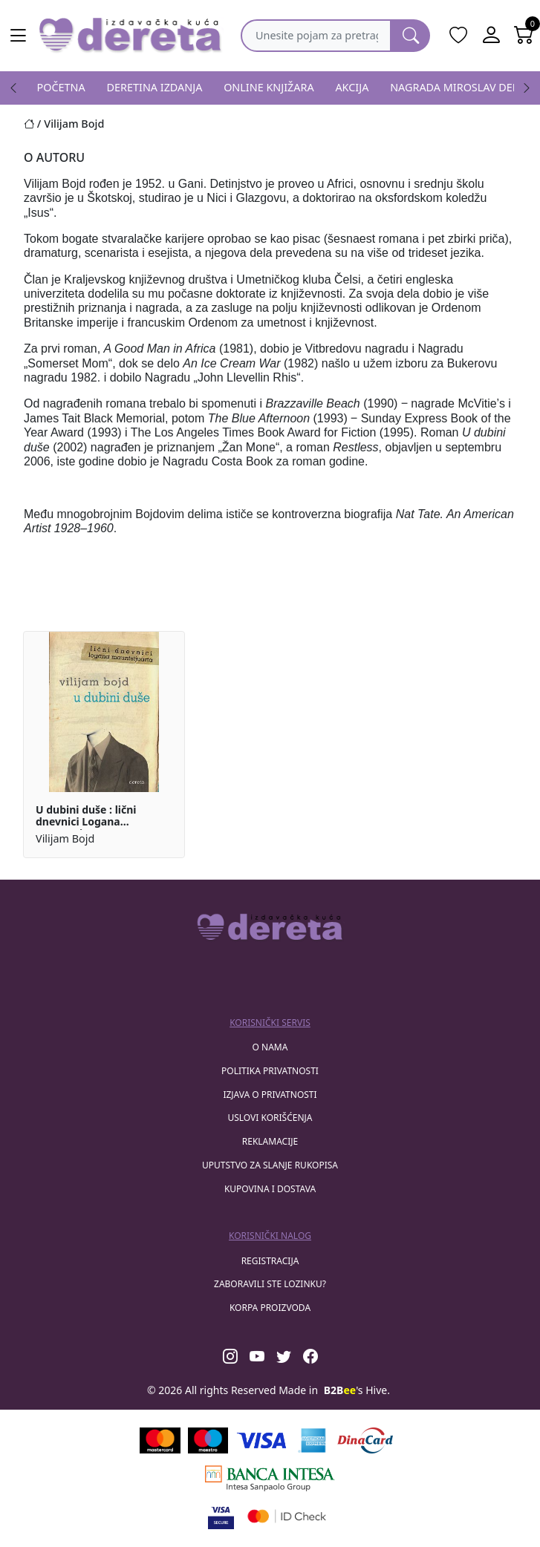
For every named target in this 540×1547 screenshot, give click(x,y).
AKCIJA (351, 87)
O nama (270, 1047)
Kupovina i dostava (270, 1189)
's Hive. (357, 1390)
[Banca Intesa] (269, 1478)
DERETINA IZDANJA (155, 87)
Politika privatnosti (270, 1070)
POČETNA (61, 87)
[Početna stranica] (34, 124)
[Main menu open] (18, 35)
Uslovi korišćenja (269, 1117)
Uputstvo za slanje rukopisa (270, 1165)
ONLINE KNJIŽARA (269, 87)
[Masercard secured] (287, 1516)
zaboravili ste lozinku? (270, 1284)
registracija (270, 1261)
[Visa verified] (221, 1516)
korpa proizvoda (270, 1307)
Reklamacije (270, 1141)
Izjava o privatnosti (269, 1094)
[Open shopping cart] (523, 35)
